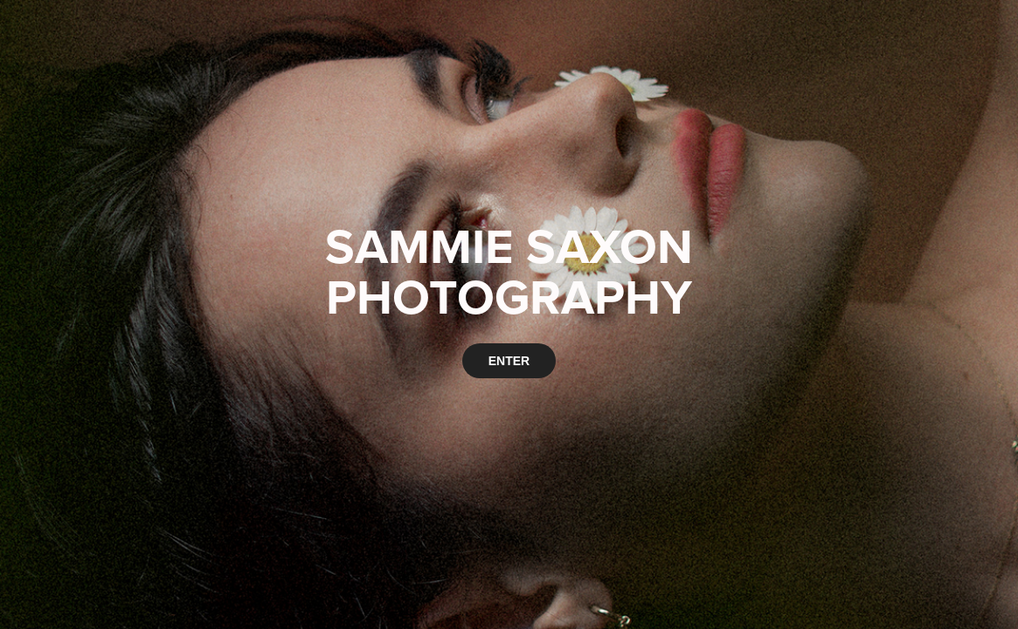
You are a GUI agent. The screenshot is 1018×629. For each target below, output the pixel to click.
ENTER (509, 361)
